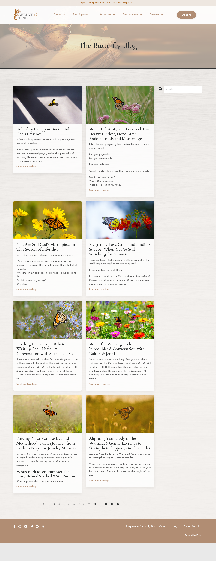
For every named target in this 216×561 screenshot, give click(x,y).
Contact (156, 14)
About (59, 14)
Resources (107, 14)
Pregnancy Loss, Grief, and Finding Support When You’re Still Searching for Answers (118, 252)
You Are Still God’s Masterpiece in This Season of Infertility (46, 249)
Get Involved (132, 14)
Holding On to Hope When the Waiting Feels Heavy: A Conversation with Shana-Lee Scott (47, 356)
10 (95, 522)
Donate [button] (187, 15)
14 (118, 522)
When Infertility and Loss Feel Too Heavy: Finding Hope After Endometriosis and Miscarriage (120, 135)
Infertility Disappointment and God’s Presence (45, 132)
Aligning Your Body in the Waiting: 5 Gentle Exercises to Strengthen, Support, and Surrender (118, 457)
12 (106, 522)
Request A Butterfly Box (140, 544)
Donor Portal (191, 544)
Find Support (80, 15)
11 (101, 522)
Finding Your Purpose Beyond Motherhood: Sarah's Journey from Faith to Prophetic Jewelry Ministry (46, 457)
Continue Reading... (26, 168)
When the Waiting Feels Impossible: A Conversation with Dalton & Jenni (115, 353)
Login (176, 544)
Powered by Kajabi (193, 553)
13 (113, 522)
